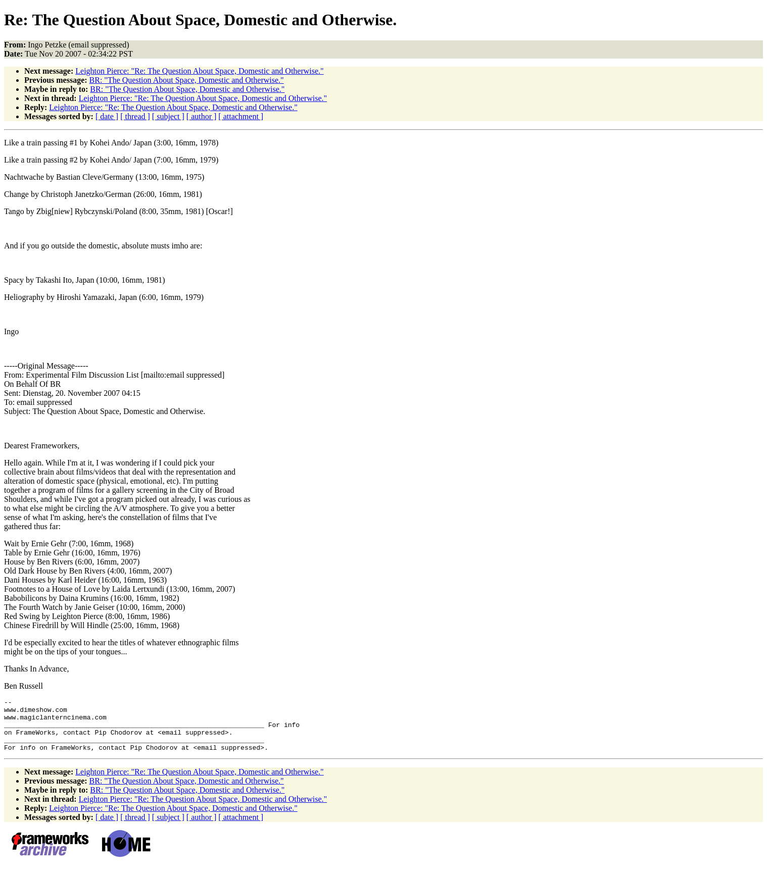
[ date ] (106, 116)
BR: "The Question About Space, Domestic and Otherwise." (186, 80)
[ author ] (201, 116)
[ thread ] (135, 116)
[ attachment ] (240, 116)
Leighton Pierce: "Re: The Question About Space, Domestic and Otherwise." (199, 71)
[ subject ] (168, 116)
